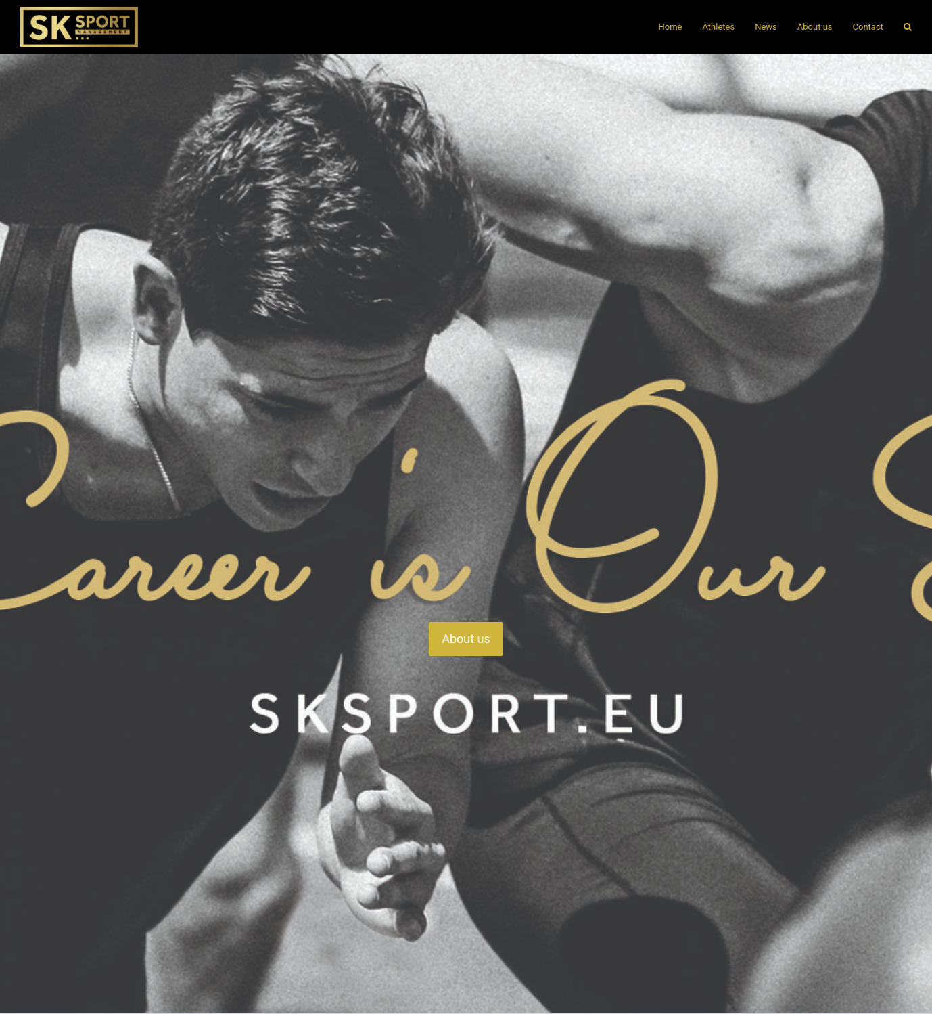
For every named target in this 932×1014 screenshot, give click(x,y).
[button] (907, 27)
